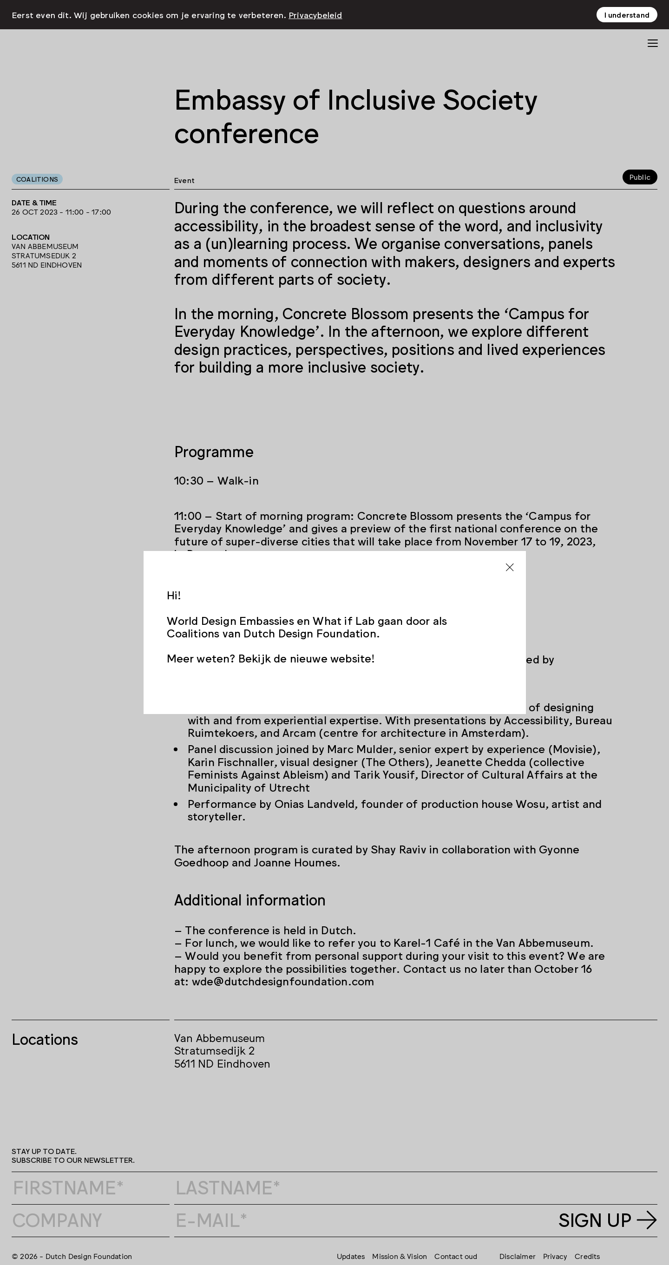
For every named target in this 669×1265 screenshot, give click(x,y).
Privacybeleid (315, 14)
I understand (626, 14)
